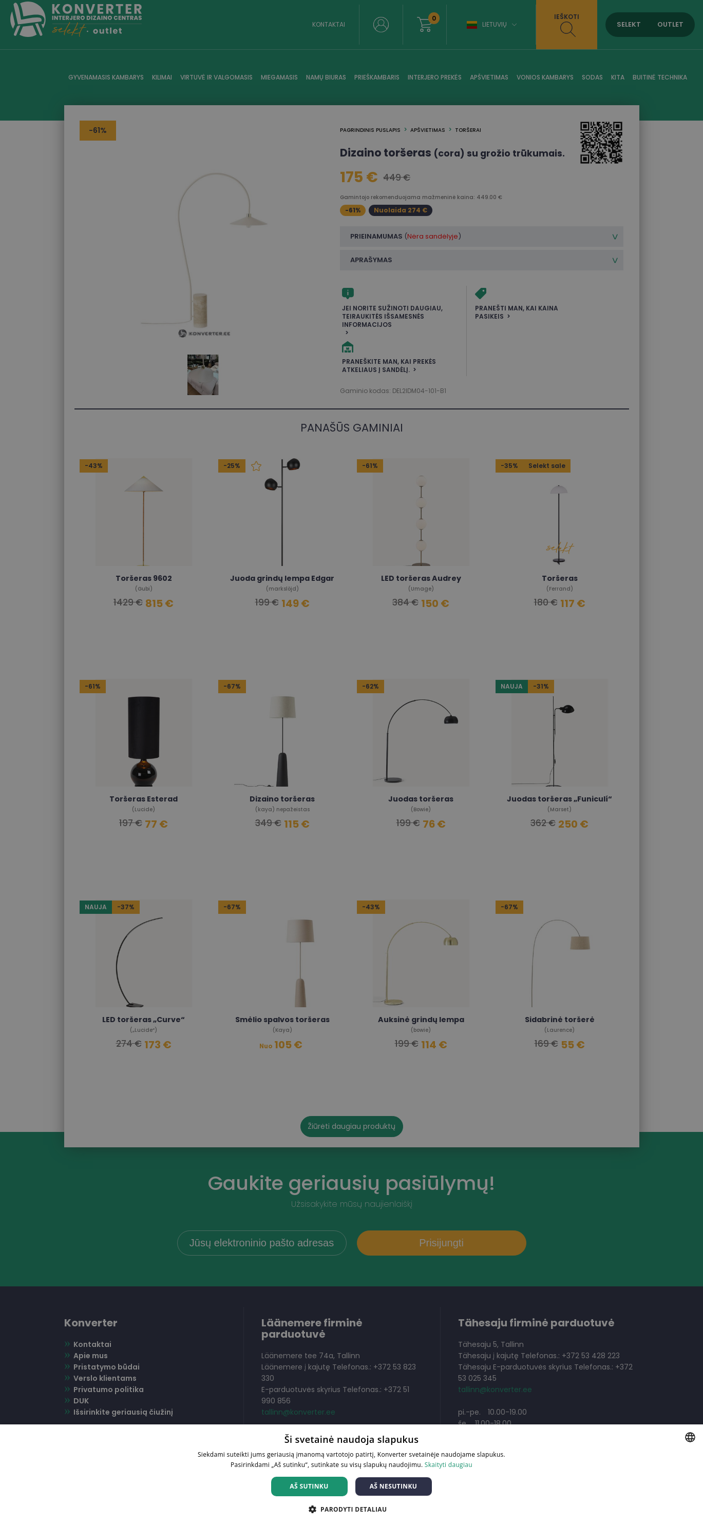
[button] (351, 1509)
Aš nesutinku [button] (393, 1486)
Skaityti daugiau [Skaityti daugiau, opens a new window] (448, 1464)
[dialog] (351, 763)
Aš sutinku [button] (309, 1486)
